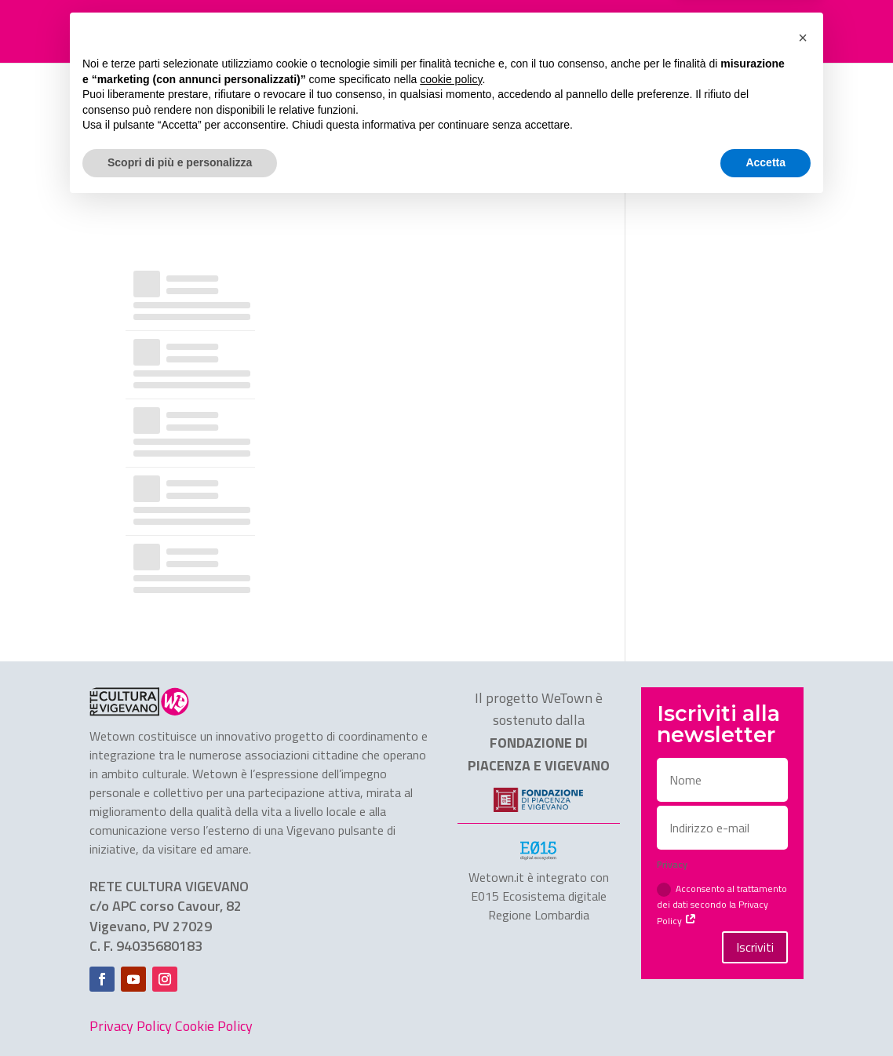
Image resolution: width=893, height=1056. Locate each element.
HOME (134, 32)
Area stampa (734, 32)
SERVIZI (487, 32)
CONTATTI (648, 32)
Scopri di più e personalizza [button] (180, 1013)
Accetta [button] (765, 1013)
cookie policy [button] (451, 929)
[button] (802, 888)
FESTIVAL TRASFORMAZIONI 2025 (259, 32)
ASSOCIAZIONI (407, 32)
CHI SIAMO (572, 32)
